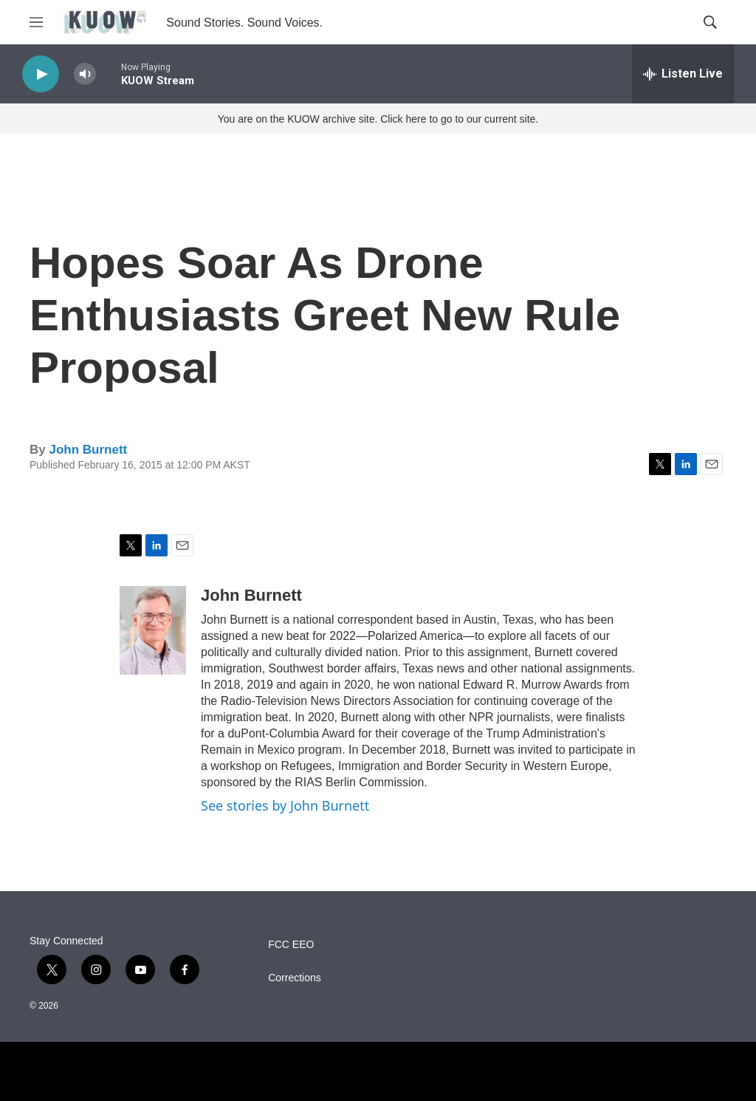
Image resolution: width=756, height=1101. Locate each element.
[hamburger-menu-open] (36, 22)
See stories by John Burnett (285, 805)
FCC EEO (291, 944)
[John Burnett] (153, 630)
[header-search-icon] (710, 22)
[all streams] (683, 73)
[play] (40, 74)
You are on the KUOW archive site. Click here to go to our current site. (378, 119)
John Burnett (88, 450)
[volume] (84, 74)
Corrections (294, 978)
